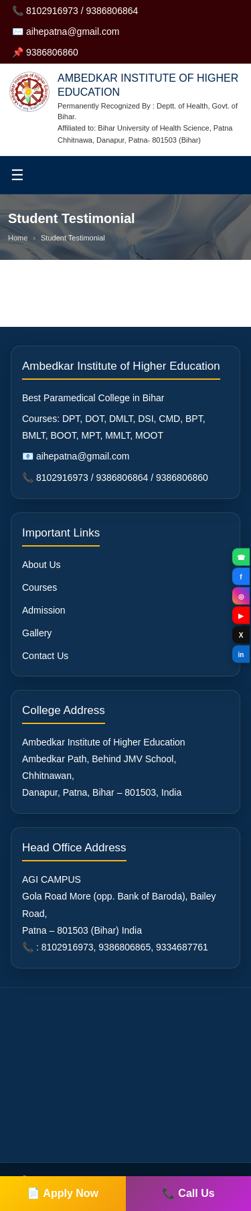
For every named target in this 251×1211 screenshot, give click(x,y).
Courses (39, 587)
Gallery (37, 633)
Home (17, 238)
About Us (41, 564)
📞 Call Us (188, 1193)
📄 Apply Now (62, 1193)
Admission (44, 610)
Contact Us (45, 655)
